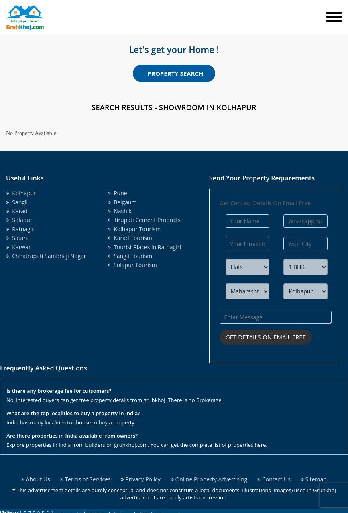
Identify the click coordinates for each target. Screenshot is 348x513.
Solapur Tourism (132, 265)
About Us (35, 479)
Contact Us (273, 479)
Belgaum (122, 202)
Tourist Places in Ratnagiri (144, 247)
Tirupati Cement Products (144, 220)
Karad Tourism (130, 238)
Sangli (17, 202)
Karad (17, 211)
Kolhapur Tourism (134, 229)
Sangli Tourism (130, 256)
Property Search (176, 73)
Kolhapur (21, 193)
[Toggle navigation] (334, 17)
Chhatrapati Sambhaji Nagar (46, 256)
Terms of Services (85, 479)
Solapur (19, 220)
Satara (17, 238)
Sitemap (314, 479)
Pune (117, 193)
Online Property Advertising (209, 479)
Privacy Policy (141, 479)
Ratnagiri (20, 229)
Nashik (120, 211)
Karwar (18, 247)
